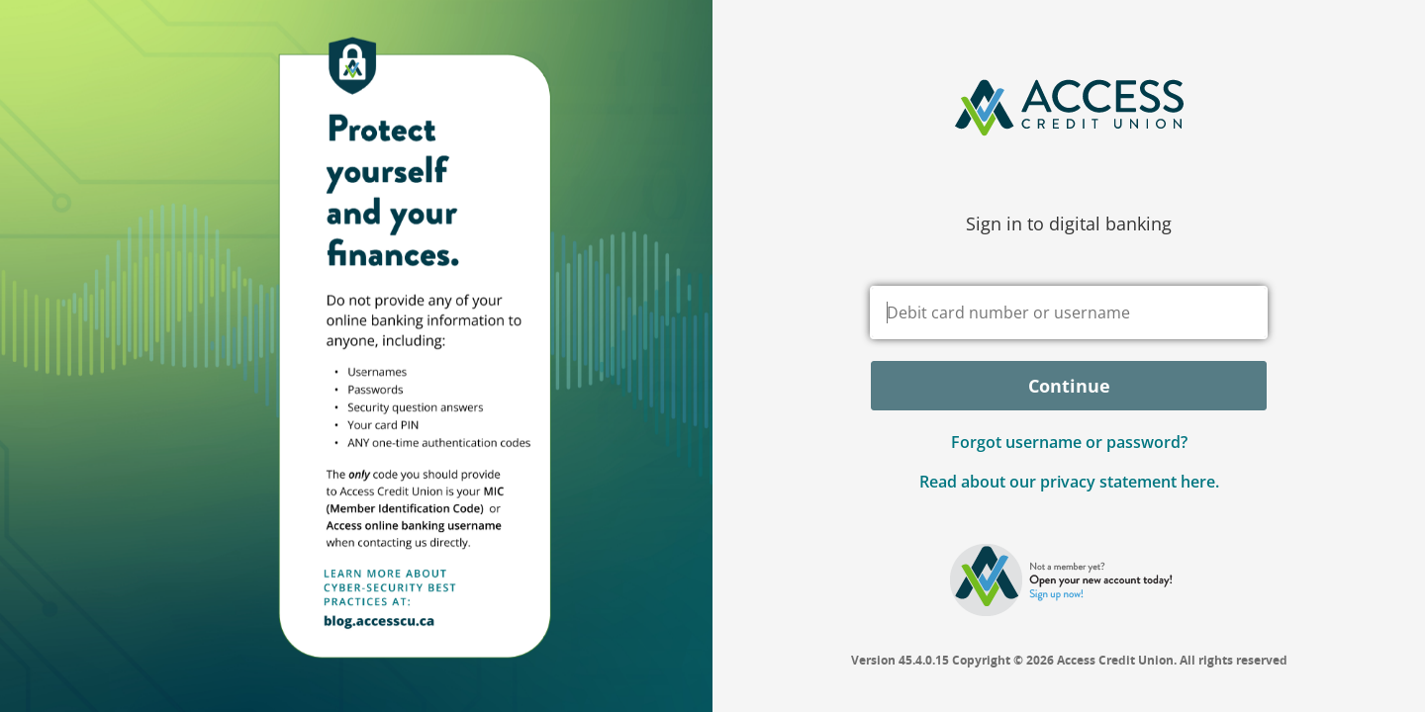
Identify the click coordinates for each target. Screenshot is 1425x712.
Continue (1069, 386)
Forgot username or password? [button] (1069, 442)
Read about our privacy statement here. (1069, 481)
